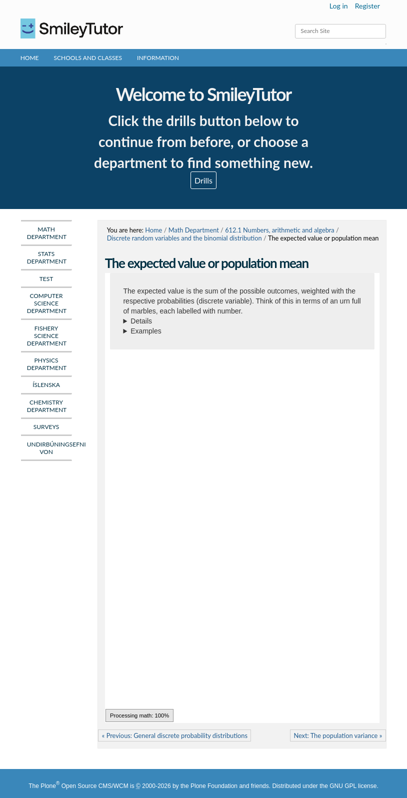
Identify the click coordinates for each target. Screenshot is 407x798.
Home (29, 58)
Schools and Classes (88, 58)
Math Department (193, 230)
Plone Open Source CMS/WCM (84, 786)
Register (367, 6)
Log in (339, 6)
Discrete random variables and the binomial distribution (184, 238)
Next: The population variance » (338, 736)
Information (158, 58)
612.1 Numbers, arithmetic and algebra (279, 230)
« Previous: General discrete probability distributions (175, 736)
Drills (203, 180)
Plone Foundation (214, 786)
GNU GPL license (353, 786)
